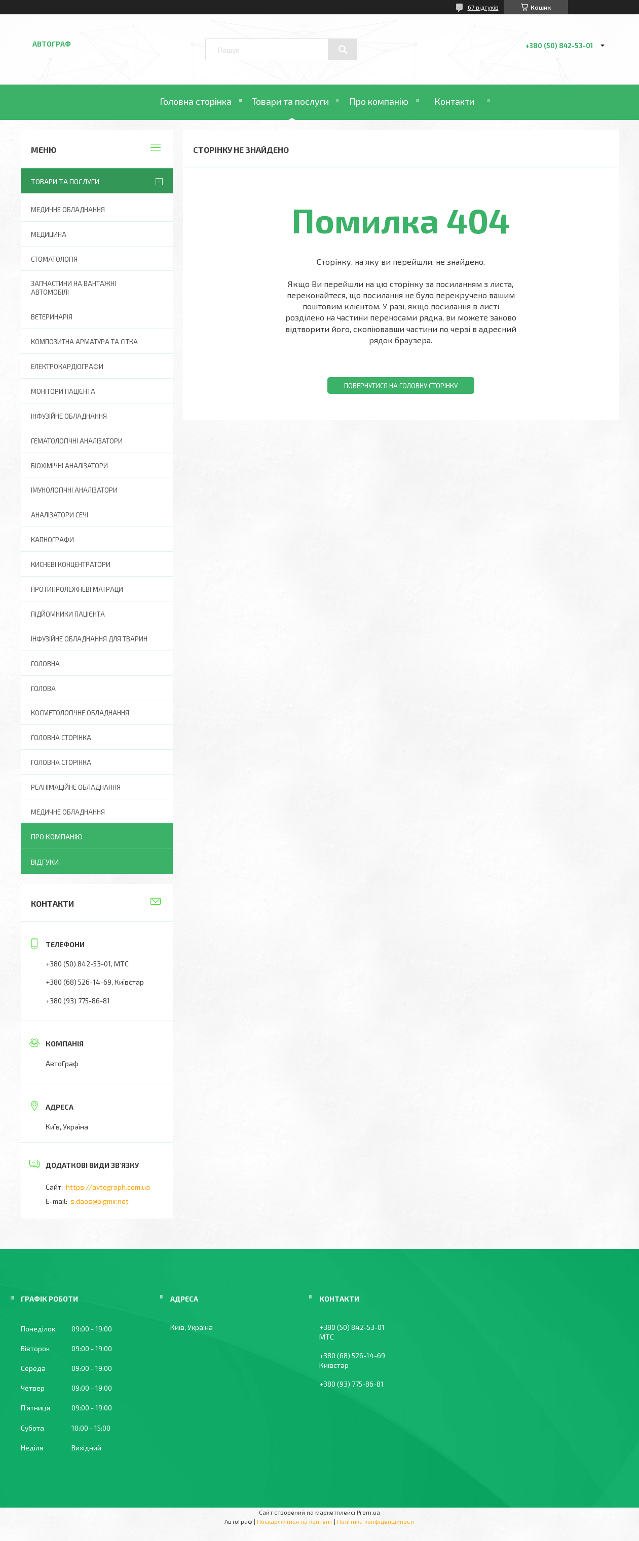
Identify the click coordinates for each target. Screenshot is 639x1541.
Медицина (48, 234)
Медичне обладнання (68, 210)
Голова (43, 688)
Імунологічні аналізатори (74, 490)
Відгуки (45, 862)
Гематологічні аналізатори (77, 441)
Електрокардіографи (67, 366)
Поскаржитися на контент (294, 1521)
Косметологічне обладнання (80, 713)
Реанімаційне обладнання (76, 787)
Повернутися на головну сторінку (401, 386)
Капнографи (52, 540)
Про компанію (378, 101)
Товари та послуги (290, 101)
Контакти (454, 101)
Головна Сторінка (61, 762)
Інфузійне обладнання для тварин (89, 639)
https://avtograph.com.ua (108, 1187)
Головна (45, 664)
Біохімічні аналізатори (69, 466)
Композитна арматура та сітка (84, 342)
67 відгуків (483, 7)
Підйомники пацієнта (68, 614)
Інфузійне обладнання (69, 416)
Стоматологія (54, 259)
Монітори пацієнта (63, 391)
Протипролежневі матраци (77, 589)
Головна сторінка (196, 101)
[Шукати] (342, 49)
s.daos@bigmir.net (99, 1201)
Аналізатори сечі (59, 515)
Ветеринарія (51, 317)
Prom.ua (368, 1512)
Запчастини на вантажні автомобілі (73, 287)
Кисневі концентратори (70, 564)
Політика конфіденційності (376, 1521)
